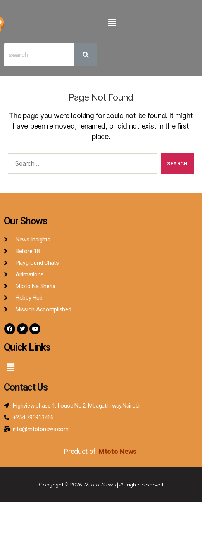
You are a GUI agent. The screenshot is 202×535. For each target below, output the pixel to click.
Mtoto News (118, 451)
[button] (112, 22)
